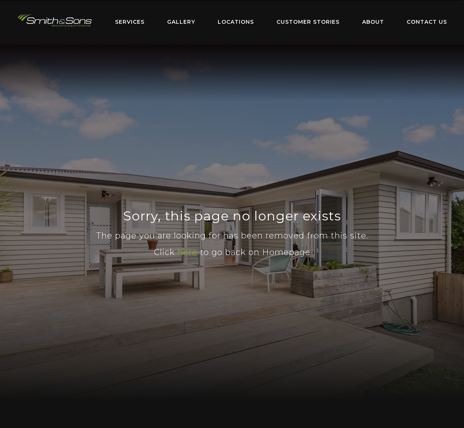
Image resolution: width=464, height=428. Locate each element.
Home (54, 20)
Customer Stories (308, 21)
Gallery (181, 21)
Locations (236, 21)
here (187, 252)
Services (129, 21)
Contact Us (427, 21)
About (373, 21)
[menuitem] (54, 22)
